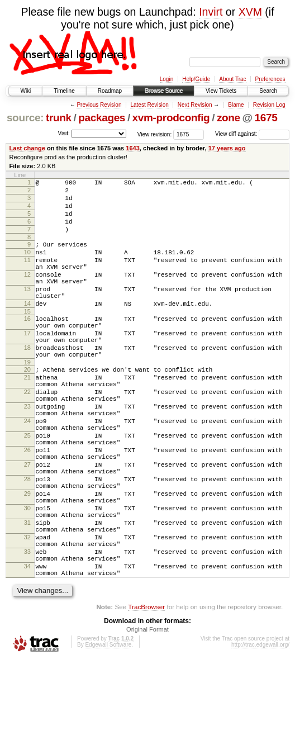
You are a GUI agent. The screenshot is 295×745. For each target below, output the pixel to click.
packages (101, 118)
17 (27, 363)
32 (27, 612)
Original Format (147, 714)
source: (25, 118)
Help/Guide (196, 79)
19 (27, 399)
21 (27, 415)
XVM (250, 12)
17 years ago (227, 148)
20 (27, 406)
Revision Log (269, 105)
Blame (236, 105)
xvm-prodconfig (171, 118)
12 (27, 293)
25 (27, 487)
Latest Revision (149, 105)
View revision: (154, 134)
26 (27, 505)
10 (27, 265)
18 (27, 381)
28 (27, 541)
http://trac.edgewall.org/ (260, 730)
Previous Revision (99, 105)
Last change (27, 148)
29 (27, 559)
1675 (266, 118)
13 (27, 310)
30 (27, 576)
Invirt (210, 12)
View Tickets (221, 91)
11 (27, 275)
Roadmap (110, 91)
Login (166, 79)
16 (27, 345)
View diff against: (252, 134)
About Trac (232, 79)
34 (27, 648)
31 (27, 594)
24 (27, 469)
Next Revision (195, 105)
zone (228, 118)
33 (27, 630)
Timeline (64, 91)
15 (27, 338)
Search (268, 91)
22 (27, 433)
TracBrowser (146, 692)
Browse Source (164, 91)
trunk (59, 118)
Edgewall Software (108, 730)
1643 (133, 148)
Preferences (270, 79)
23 (27, 451)
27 (27, 523)
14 (27, 328)
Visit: (64, 133)
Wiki (25, 91)
